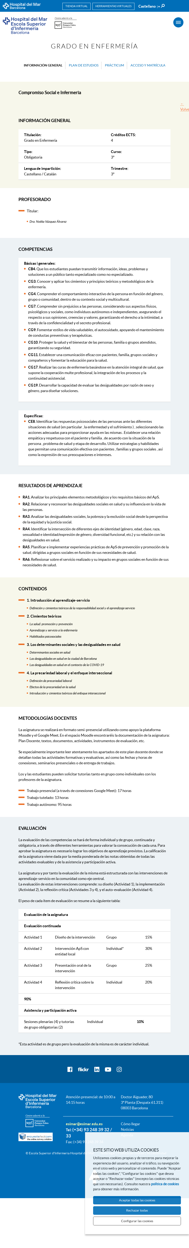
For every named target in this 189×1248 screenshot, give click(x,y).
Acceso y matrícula (148, 65)
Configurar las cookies (137, 1221)
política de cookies (165, 1184)
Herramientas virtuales (113, 6)
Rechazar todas (137, 1210)
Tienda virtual (76, 6)
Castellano (149, 6)
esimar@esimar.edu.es (84, 1124)
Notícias (127, 1129)
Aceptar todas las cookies (137, 1200)
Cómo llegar (130, 1124)
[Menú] (178, 22)
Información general (43, 65)
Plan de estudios (83, 65)
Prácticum (114, 65)
